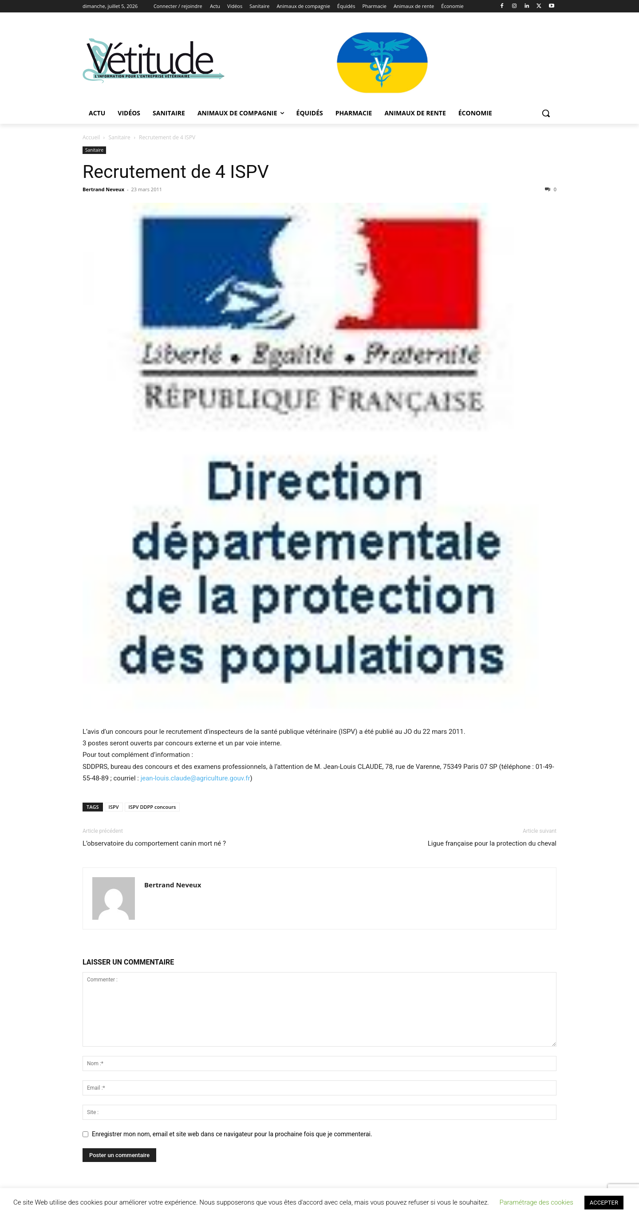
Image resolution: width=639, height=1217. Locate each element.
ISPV (114, 806)
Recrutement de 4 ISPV (176, 171)
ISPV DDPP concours (152, 806)
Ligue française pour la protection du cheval (492, 843)
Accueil (91, 137)
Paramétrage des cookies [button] (536, 1202)
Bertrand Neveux (103, 189)
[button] (545, 113)
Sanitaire (119, 137)
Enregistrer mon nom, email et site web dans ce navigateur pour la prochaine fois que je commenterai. (232, 1134)
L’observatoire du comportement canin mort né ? (154, 843)
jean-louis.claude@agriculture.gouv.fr (195, 778)
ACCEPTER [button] (604, 1202)
